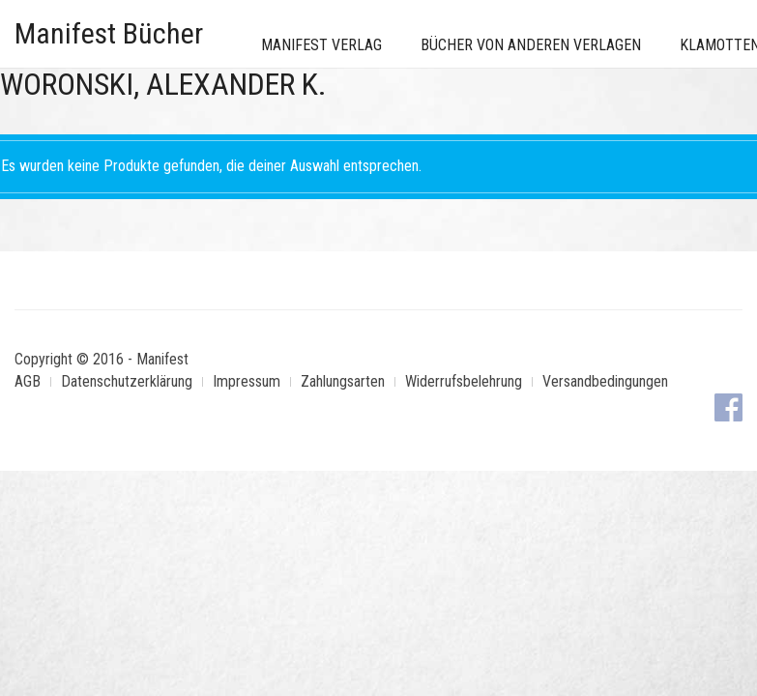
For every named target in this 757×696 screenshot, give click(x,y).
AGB (28, 381)
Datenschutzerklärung (126, 381)
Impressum (246, 381)
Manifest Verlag (321, 45)
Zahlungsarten (343, 381)
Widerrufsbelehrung (463, 381)
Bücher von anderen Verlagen (531, 45)
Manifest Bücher (109, 33)
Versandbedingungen (605, 381)
